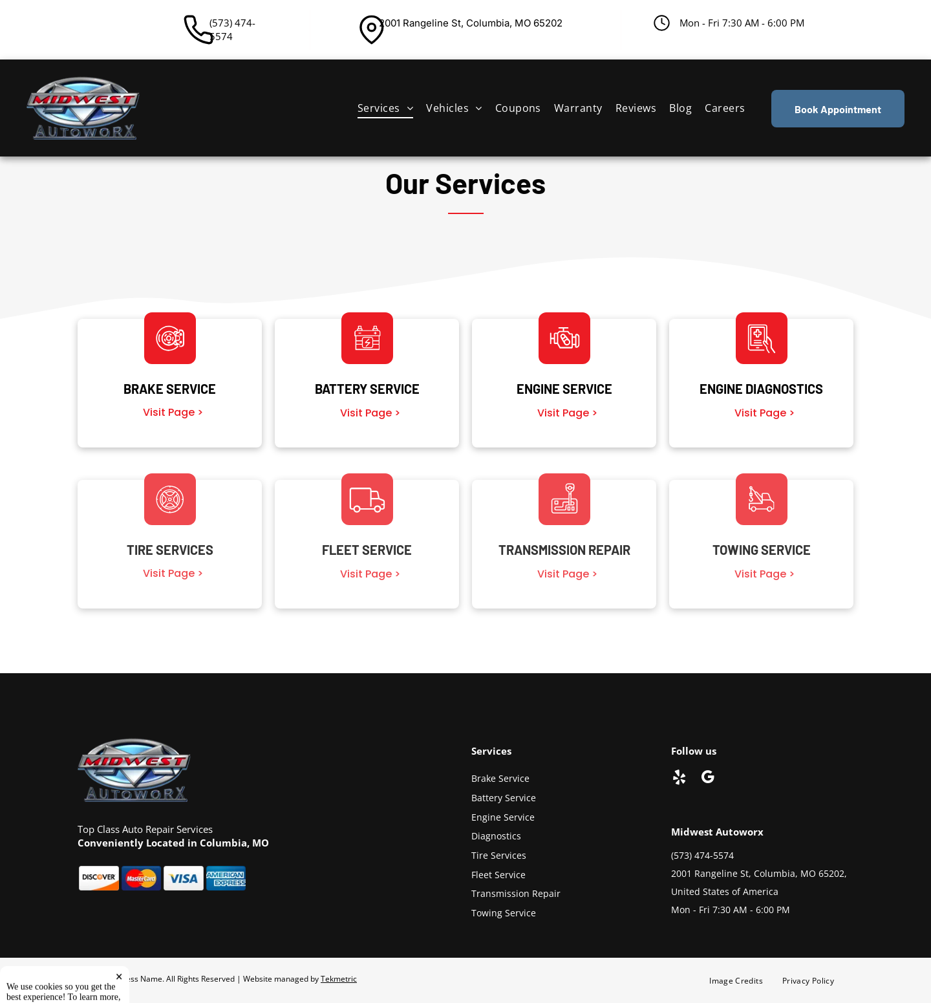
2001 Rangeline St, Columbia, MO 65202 (470, 23)
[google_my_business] (707, 779)
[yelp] (679, 779)
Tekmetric (339, 978)
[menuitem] (385, 108)
